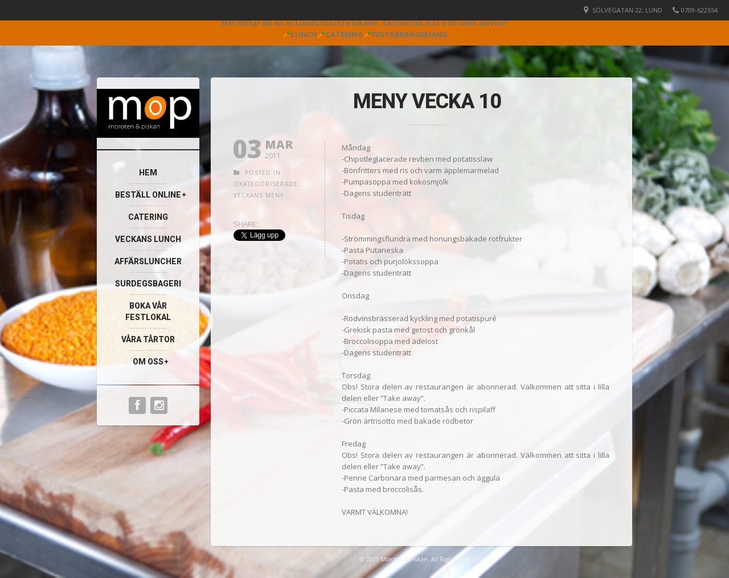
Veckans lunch (148, 239)
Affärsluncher (148, 261)
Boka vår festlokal (148, 311)
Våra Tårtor (148, 339)
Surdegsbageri (148, 283)
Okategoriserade (266, 184)
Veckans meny (259, 195)
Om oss (148, 361)
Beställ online (148, 194)
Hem (148, 172)
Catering (148, 217)
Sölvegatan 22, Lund (627, 10)
